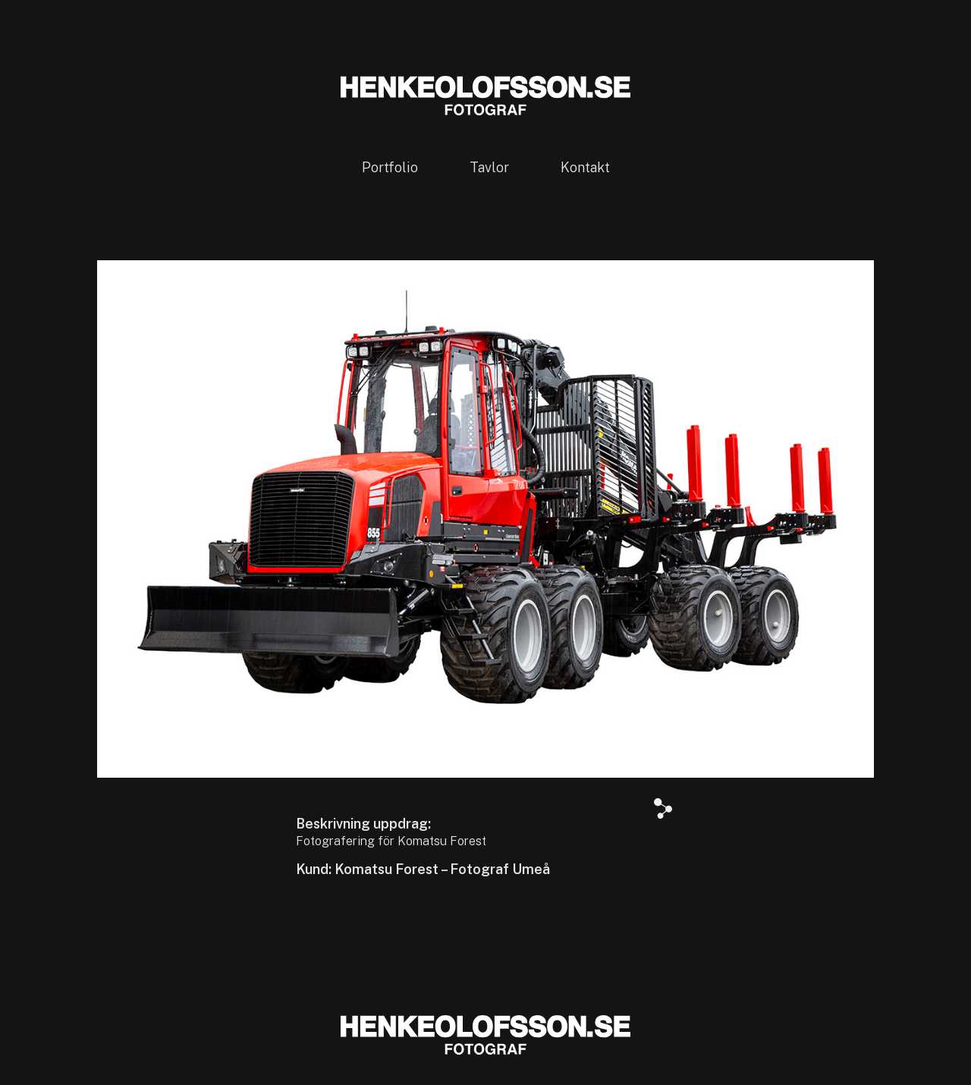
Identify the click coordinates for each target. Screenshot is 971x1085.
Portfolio (390, 167)
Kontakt (585, 167)
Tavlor (489, 167)
